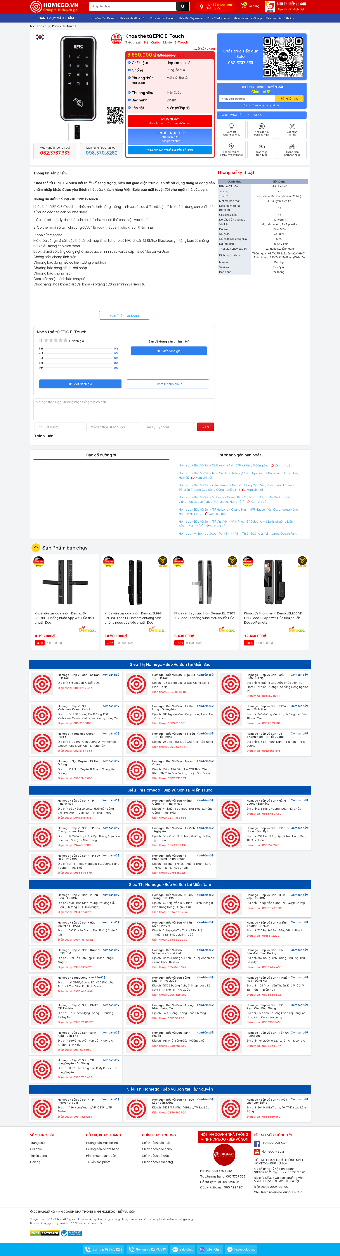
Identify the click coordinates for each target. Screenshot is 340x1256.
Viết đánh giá (168, 351)
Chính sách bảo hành (157, 1149)
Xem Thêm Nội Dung (124, 315)
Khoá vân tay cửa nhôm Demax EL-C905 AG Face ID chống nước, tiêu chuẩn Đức (204, 615)
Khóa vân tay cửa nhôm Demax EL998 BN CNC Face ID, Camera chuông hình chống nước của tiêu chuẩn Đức (133, 618)
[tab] (170, 150)
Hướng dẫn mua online (102, 1143)
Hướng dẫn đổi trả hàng (102, 1149)
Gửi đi (205, 427)
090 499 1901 (234, 1187)
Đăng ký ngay (289, 98)
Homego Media (269, 1151)
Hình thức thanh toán (101, 1155)
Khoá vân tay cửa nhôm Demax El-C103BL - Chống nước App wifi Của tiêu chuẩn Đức (64, 618)
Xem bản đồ (110, 675)
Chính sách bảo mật (156, 1143)
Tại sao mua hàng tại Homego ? (242, 115)
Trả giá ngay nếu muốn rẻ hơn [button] (170, 150)
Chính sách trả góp (155, 1155)
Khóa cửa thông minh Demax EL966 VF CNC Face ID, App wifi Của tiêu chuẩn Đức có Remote (273, 618)
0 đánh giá (76, 341)
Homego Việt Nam (271, 1143)
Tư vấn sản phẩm (98, 1162)
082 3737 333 (235, 1176)
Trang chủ (37, 1143)
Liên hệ (35, 1162)
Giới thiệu (36, 1149)
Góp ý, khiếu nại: (212, 1187)
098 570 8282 (222, 1171)
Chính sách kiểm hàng (157, 1162)
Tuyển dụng (38, 1155)
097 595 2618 (232, 1182)
